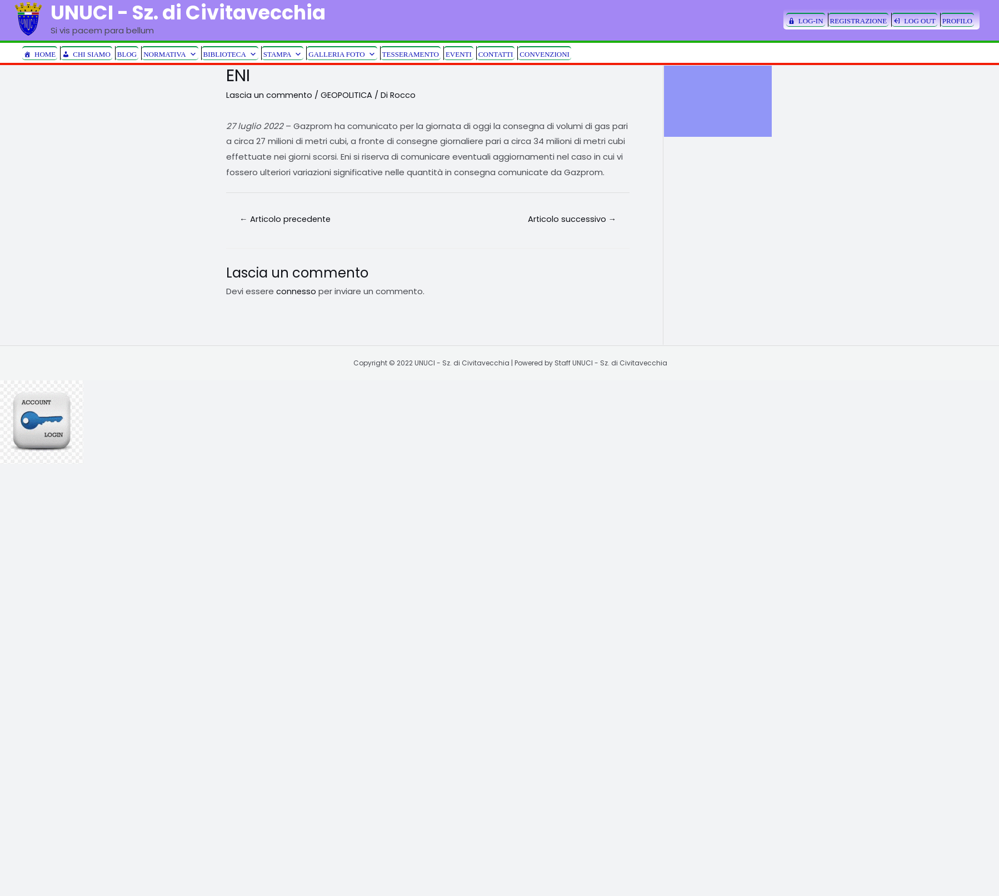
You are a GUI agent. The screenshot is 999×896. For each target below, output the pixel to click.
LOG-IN (810, 21)
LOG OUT (920, 21)
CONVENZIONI (545, 54)
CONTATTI (495, 54)
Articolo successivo (571, 219)
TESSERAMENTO (410, 54)
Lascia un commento (269, 95)
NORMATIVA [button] (169, 53)
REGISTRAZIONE (858, 21)
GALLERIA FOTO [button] (341, 53)
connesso (296, 292)
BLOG (127, 54)
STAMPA (282, 53)
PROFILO (957, 21)
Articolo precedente (287, 219)
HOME (45, 54)
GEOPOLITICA (348, 95)
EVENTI (459, 54)
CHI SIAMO (92, 54)
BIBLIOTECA (230, 53)
